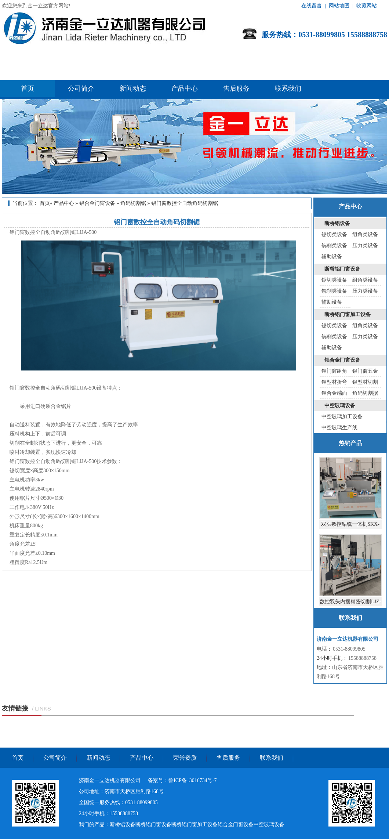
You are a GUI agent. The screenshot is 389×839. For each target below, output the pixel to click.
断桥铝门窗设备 (342, 269)
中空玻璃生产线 (339, 427)
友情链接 (15, 708)
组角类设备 (365, 234)
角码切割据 (365, 393)
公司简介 (81, 88)
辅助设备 (331, 256)
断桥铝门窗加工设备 (347, 314)
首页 (27, 88)
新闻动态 (133, 88)
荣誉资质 (185, 758)
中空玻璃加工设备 (342, 416)
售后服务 (236, 88)
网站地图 (339, 5)
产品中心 (184, 88)
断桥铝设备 (337, 223)
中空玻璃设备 (339, 405)
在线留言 (311, 5)
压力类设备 (365, 245)
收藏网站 (366, 5)
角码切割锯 (133, 203)
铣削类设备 (334, 245)
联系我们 (288, 88)
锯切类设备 (334, 234)
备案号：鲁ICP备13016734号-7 (182, 780)
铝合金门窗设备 (97, 203)
